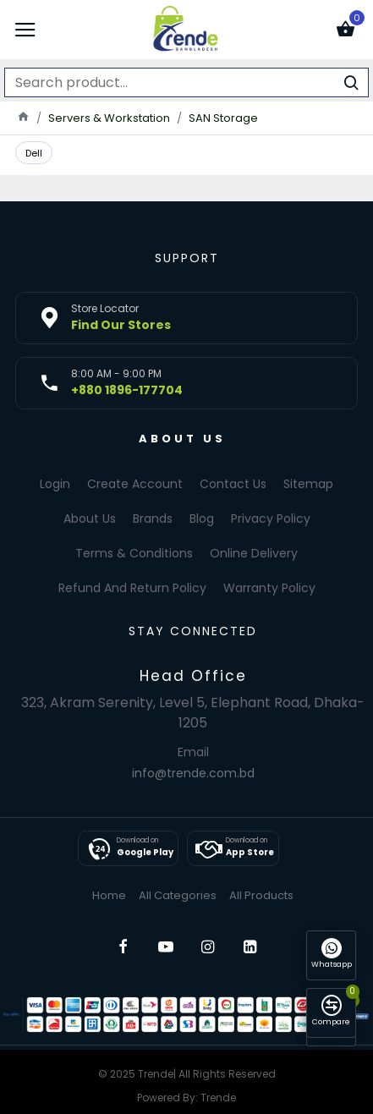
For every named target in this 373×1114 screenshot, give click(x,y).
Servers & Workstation (109, 118)
